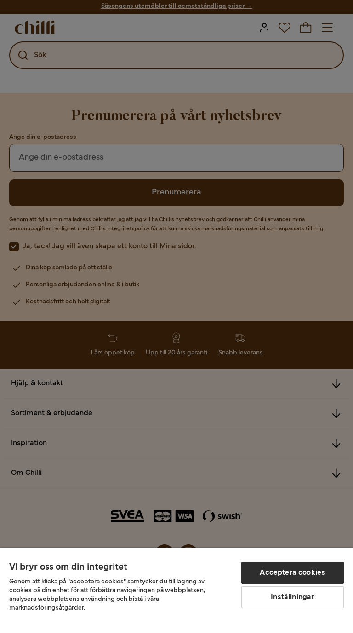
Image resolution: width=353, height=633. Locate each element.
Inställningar (292, 597)
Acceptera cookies (292, 573)
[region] (176, 590)
